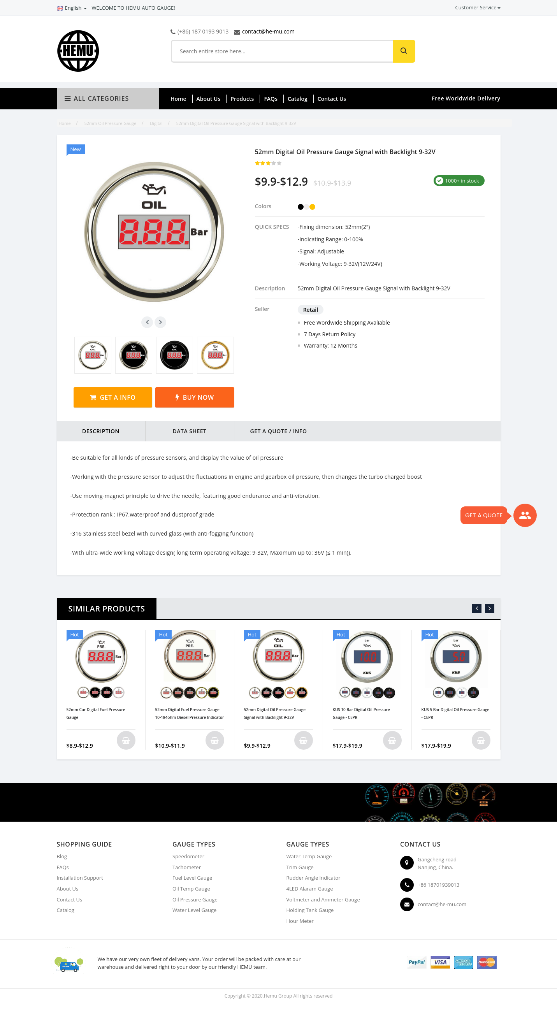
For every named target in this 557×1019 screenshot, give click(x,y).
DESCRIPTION (100, 431)
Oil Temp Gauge (191, 888)
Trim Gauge (300, 867)
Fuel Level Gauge (192, 877)
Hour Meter (300, 920)
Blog (62, 856)
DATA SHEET (189, 431)
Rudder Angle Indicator (313, 877)
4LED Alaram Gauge (309, 888)
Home (178, 98)
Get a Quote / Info (278, 431)
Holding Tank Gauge (310, 910)
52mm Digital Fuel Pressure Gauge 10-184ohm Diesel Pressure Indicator (189, 713)
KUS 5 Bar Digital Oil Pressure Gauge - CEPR (456, 713)
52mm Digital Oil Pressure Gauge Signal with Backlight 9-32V (275, 713)
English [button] (72, 7)
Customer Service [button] (478, 7)
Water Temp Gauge (309, 856)
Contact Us (332, 98)
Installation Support (80, 877)
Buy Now (198, 397)
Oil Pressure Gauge (195, 899)
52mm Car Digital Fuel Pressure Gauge (96, 713)
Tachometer (186, 867)
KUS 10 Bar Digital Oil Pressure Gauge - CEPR (361, 713)
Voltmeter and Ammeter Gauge (323, 899)
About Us (209, 98)
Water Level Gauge (194, 910)
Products (242, 98)
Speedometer (188, 856)
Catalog (297, 98)
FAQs (271, 98)
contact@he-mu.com (268, 31)
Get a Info (117, 397)
